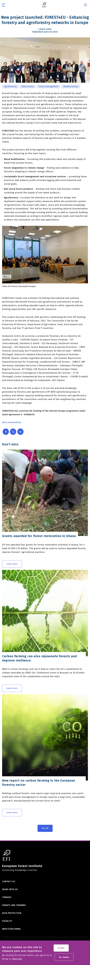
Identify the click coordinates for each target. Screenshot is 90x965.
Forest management (48, 86)
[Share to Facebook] (6, 432)
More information (11, 422)
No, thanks (64, 958)
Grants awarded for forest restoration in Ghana (39, 536)
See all (45, 828)
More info (17, 960)
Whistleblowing (11, 929)
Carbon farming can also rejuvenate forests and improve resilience (39, 658)
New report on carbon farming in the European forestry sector (38, 783)
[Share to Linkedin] (20, 432)
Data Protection (11, 913)
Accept (61, 949)
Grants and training (14, 905)
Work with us (10, 889)
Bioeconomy (27, 86)
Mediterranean (70, 86)
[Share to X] (13, 432)
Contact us (8, 881)
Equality (7, 921)
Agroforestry (10, 86)
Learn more (12, 564)
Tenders (7, 897)
